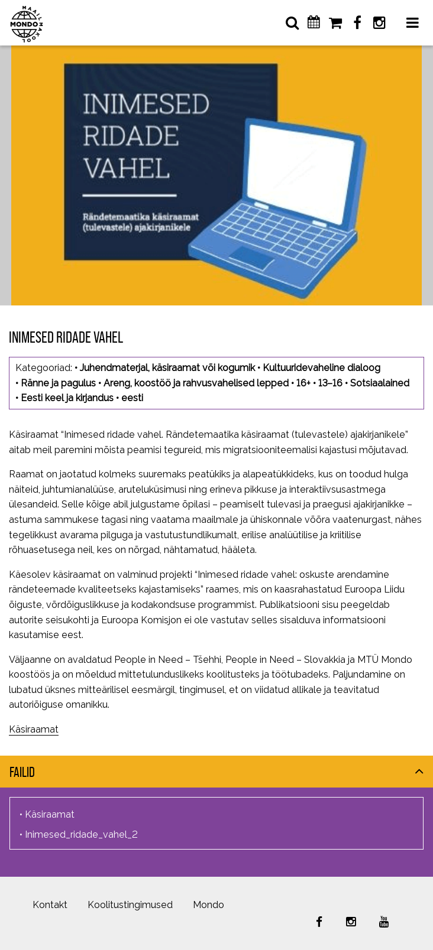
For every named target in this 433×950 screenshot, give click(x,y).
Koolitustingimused (130, 904)
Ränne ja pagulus (58, 383)
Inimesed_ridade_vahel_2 (81, 834)
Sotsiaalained (379, 383)
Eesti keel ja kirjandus (67, 398)
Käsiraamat (34, 729)
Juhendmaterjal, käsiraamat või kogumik (167, 367)
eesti (132, 398)
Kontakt (50, 904)
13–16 (330, 383)
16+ (303, 383)
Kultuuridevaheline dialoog (321, 367)
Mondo (208, 904)
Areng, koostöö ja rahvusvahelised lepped (196, 383)
